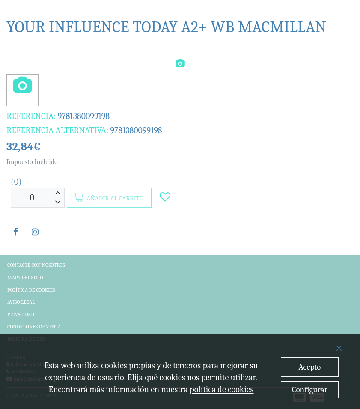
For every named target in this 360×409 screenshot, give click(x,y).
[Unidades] (32, 198)
